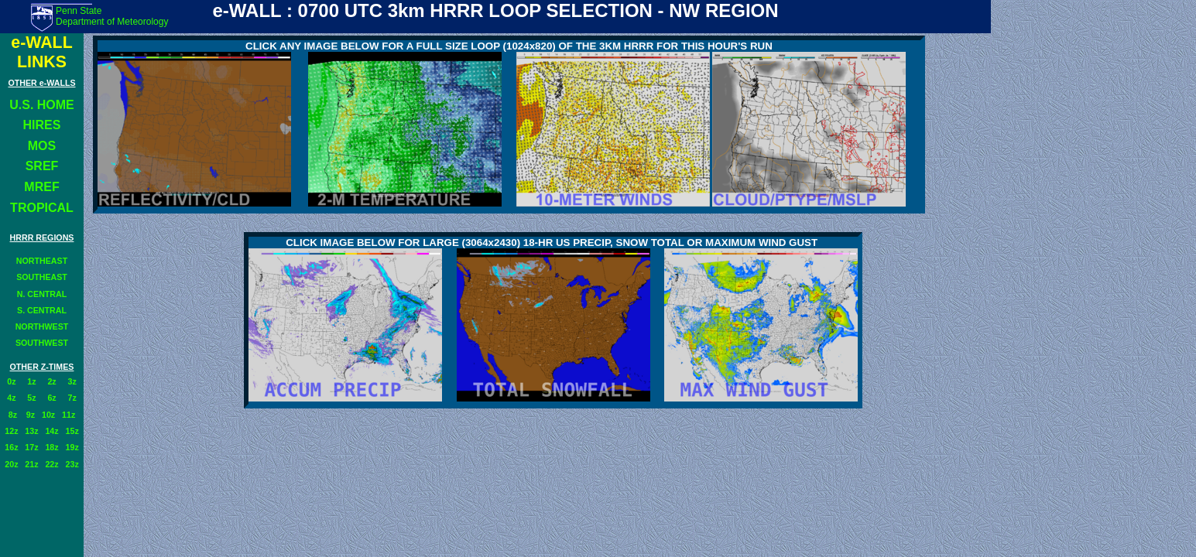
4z (11, 397)
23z (72, 464)
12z (11, 431)
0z (11, 381)
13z (31, 431)
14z (51, 431)
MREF (41, 186)
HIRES (42, 125)
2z (51, 381)
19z (72, 447)
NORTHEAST (41, 260)
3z (72, 381)
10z (48, 414)
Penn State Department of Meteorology (112, 16)
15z (72, 431)
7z (72, 397)
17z (31, 447)
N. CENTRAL (42, 294)
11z (68, 414)
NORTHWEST (42, 326)
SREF (42, 166)
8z (12, 414)
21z (31, 464)
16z (11, 447)
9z (29, 414)
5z (31, 397)
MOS (42, 145)
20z (11, 464)
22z (51, 464)
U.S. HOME (41, 104)
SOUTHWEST (41, 342)
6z (51, 397)
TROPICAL (42, 207)
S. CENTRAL (42, 310)
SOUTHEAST (41, 277)
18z (51, 447)
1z (31, 381)
